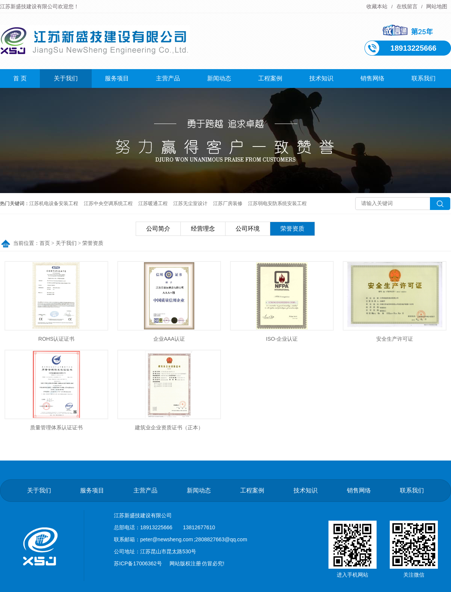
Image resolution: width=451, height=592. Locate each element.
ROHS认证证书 (56, 339)
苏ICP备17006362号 (138, 563)
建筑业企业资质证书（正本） (169, 427)
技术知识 (321, 78)
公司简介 (158, 228)
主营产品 (168, 78)
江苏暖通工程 (153, 203)
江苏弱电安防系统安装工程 (277, 203)
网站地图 (436, 6)
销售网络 (372, 78)
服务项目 (117, 78)
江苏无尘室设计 (190, 203)
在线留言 (407, 6)
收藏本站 (376, 6)
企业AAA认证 (169, 339)
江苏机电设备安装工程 (53, 203)
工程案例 (270, 78)
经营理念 (203, 228)
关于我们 (66, 78)
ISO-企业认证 (282, 339)
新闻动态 (219, 78)
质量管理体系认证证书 (56, 427)
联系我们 (424, 78)
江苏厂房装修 (227, 203)
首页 (44, 243)
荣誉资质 (292, 228)
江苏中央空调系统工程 (108, 203)
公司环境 (248, 228)
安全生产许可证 (394, 339)
